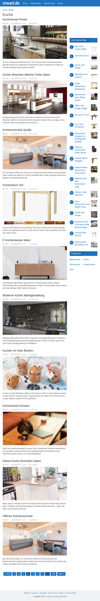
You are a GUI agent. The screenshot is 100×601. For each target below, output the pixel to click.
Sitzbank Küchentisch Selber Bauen (80, 150)
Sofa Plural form (82, 56)
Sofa (71, 269)
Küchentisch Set (13, 185)
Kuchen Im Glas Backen (18, 350)
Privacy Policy (71, 593)
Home (25, 3)
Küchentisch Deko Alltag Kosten (80, 97)
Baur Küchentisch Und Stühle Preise (82, 204)
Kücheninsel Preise (15, 19)
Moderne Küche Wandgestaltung (23, 295)
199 (53, 574)
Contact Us (35, 593)
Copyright (43, 593)
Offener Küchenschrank (18, 516)
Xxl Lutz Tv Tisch (82, 115)
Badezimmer (35, 3)
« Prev (7, 574)
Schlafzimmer (49, 3)
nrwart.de (11, 3)
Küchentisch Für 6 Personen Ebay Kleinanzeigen (82, 224)
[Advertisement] (85, 22)
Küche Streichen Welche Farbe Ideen (26, 74)
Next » (61, 574)
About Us (62, 593)
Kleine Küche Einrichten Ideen (22, 461)
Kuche (60, 3)
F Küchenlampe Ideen (17, 240)
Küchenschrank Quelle (17, 129)
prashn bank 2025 (60, 596)
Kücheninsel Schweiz (16, 405)
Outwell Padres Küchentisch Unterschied (81, 170)
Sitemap (27, 593)
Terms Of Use (52, 593)
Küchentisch (75, 264)
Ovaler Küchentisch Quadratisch (80, 86)
